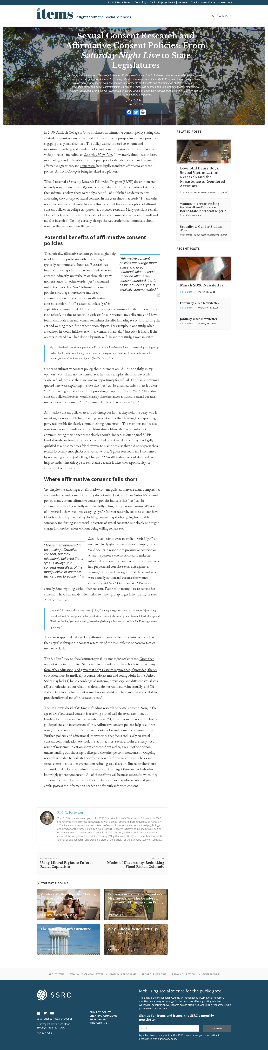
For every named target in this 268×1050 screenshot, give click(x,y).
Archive (211, 974)
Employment (99, 1019)
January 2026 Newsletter (198, 319)
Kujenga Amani (166, 2)
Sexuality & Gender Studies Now (146, 26)
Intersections (225, 2)
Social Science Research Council (125, 2)
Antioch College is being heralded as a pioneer (86, 171)
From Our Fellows (118, 26)
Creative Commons (103, 1015)
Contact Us (98, 1023)
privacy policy (169, 1038)
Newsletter (87, 974)
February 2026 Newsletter (199, 303)
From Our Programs (122, 974)
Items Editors (187, 291)
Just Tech (150, 2)
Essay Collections (184, 974)
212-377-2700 (44, 1032)
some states (88, 166)
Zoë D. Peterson (137, 100)
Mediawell (183, 2)
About (56, 974)
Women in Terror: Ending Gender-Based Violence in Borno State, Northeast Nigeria (203, 207)
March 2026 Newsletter (201, 285)
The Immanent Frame (203, 2)
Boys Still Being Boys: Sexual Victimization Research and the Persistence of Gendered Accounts (202, 177)
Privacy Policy (100, 1012)
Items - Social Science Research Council (206, 192)
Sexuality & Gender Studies (117, 75)
